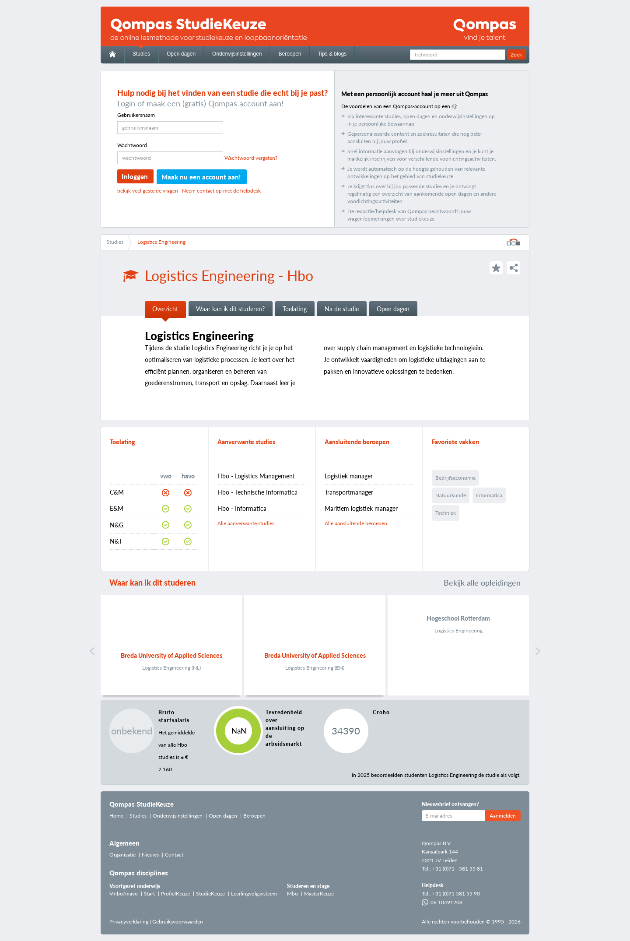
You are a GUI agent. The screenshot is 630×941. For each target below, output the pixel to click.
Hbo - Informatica (241, 508)
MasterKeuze (319, 893)
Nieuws (150, 854)
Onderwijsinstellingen (237, 54)
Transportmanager (349, 492)
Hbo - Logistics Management (256, 476)
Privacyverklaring (128, 921)
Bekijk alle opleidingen (482, 582)
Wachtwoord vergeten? (250, 157)
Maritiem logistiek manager (361, 508)
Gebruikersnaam (136, 115)
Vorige (92, 651)
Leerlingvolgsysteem (254, 893)
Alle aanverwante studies (245, 523)
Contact (174, 854)
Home (116, 815)
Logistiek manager (349, 476)
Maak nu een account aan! (201, 177)
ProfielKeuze (175, 893)
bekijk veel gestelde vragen (147, 190)
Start (149, 893)
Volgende (538, 651)
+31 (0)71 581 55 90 (456, 893)
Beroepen (289, 54)
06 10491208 (442, 902)
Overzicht (165, 308)
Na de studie (342, 308)
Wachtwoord (132, 145)
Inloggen (135, 176)
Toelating (295, 308)
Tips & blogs (332, 54)
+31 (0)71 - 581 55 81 (457, 868)
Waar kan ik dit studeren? (230, 308)
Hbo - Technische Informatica (257, 492)
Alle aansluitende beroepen (356, 523)
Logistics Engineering (161, 242)
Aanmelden (503, 815)
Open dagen (181, 54)
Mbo (292, 893)
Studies (141, 54)
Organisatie (122, 854)
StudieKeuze (210, 893)
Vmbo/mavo (123, 893)
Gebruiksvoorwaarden (177, 921)
